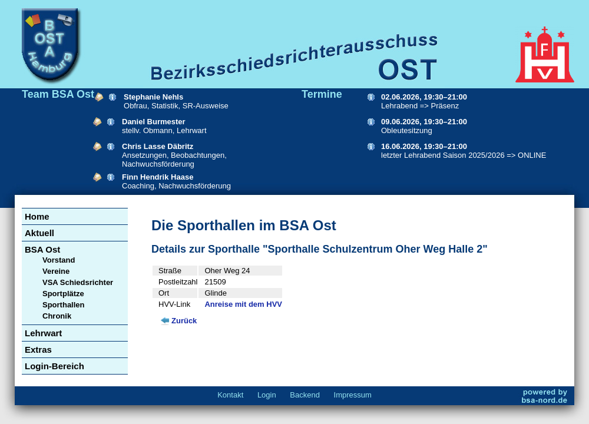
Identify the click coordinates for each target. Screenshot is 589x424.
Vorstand (58, 260)
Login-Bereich (54, 366)
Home (37, 216)
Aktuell (39, 233)
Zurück (184, 320)
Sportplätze (63, 293)
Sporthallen (63, 304)
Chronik (56, 316)
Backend (305, 394)
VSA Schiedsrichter (77, 282)
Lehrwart (43, 333)
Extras (38, 349)
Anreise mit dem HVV (243, 304)
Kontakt (230, 394)
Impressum (353, 394)
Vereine (56, 271)
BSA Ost (42, 249)
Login (266, 394)
